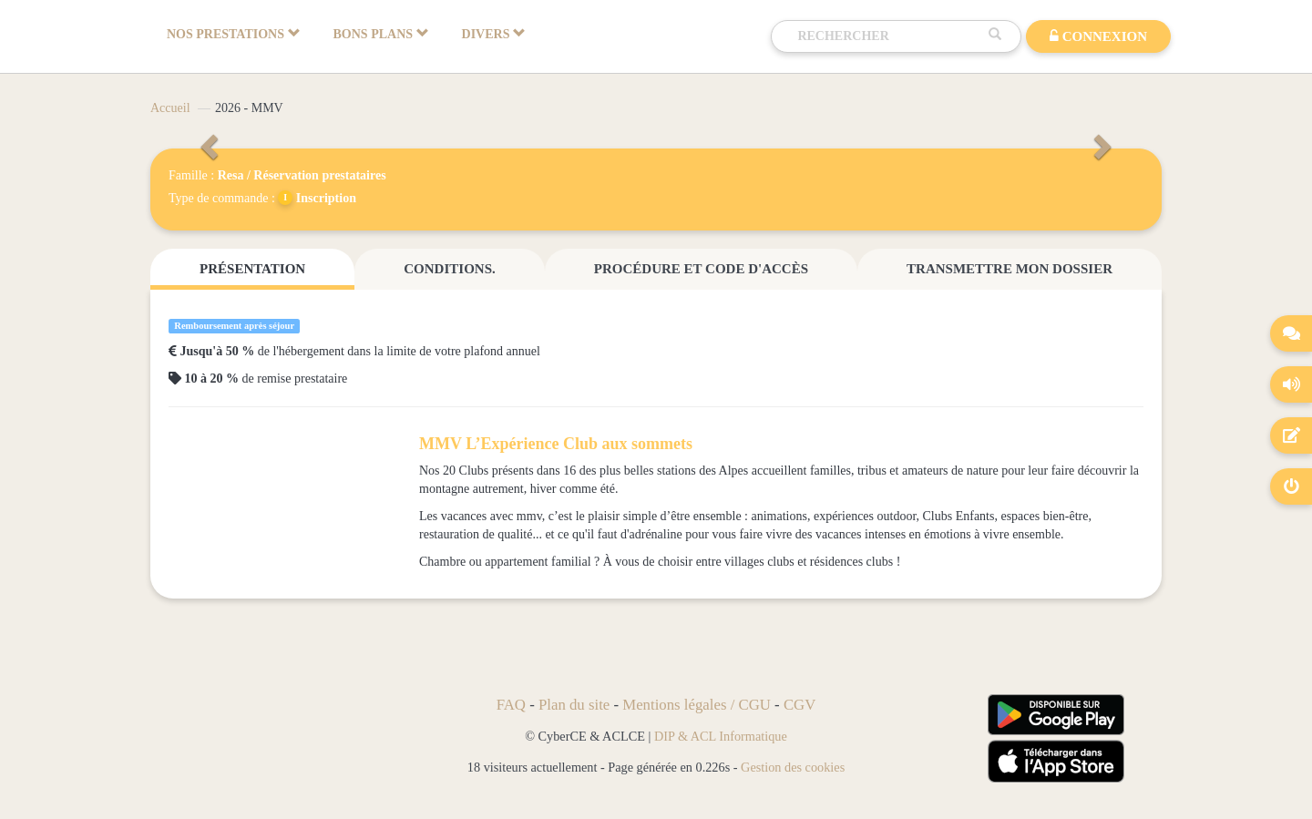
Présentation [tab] (252, 268)
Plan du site (574, 704)
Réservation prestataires (319, 175)
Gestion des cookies (793, 767)
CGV (799, 704)
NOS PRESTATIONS (234, 33)
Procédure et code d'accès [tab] (701, 268)
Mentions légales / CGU (696, 704)
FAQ (511, 704)
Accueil (170, 108)
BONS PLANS (381, 33)
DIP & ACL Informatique (720, 736)
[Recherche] (888, 36)
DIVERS (494, 33)
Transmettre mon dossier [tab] (1009, 268)
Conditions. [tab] (449, 268)
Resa (231, 175)
